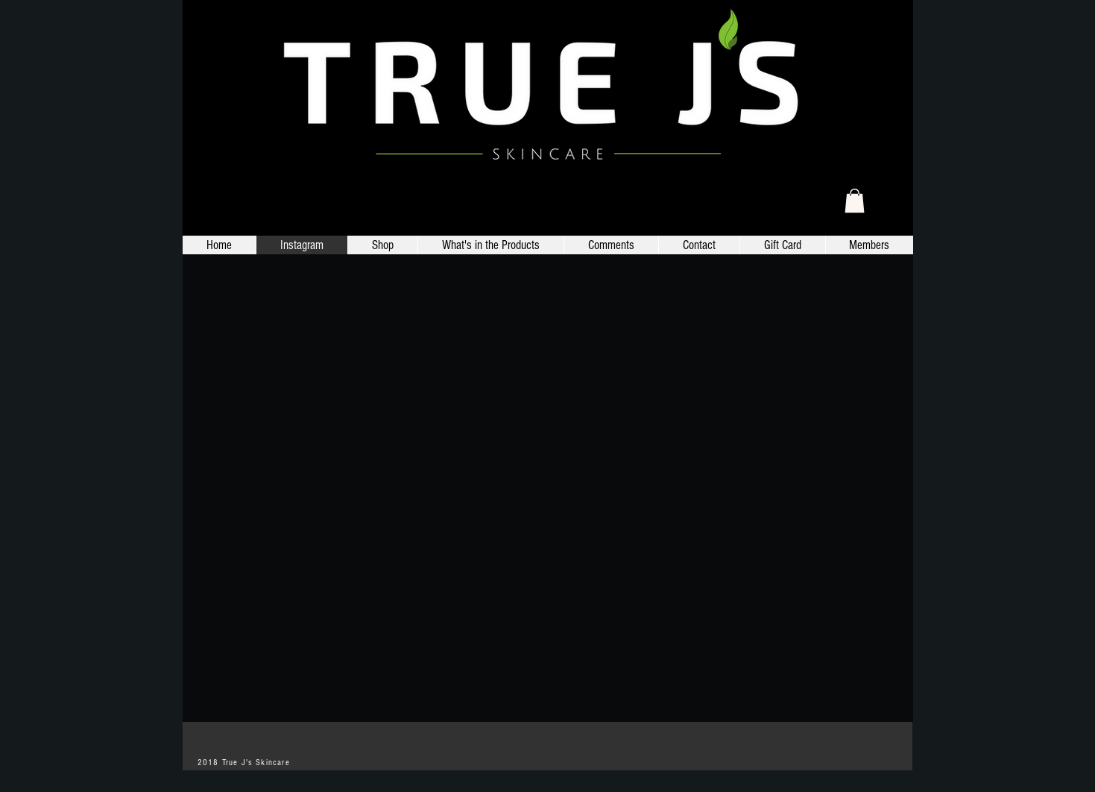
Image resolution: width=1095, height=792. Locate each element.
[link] (855, 201)
